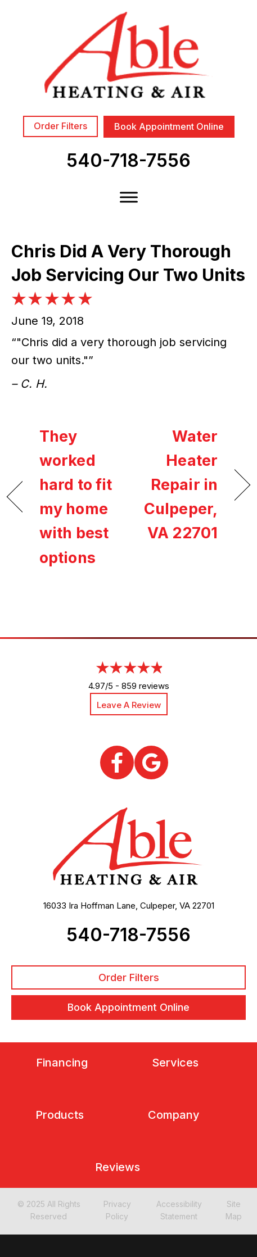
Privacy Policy (117, 1210)
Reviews (117, 1167)
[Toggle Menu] (129, 197)
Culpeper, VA (165, 905)
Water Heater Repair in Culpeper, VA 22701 (177, 485)
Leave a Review (129, 705)
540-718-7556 (128, 160)
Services (175, 1063)
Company (174, 1115)
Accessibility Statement (179, 1210)
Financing (62, 1063)
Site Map (234, 1210)
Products (59, 1115)
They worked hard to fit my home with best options (75, 497)
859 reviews (145, 685)
